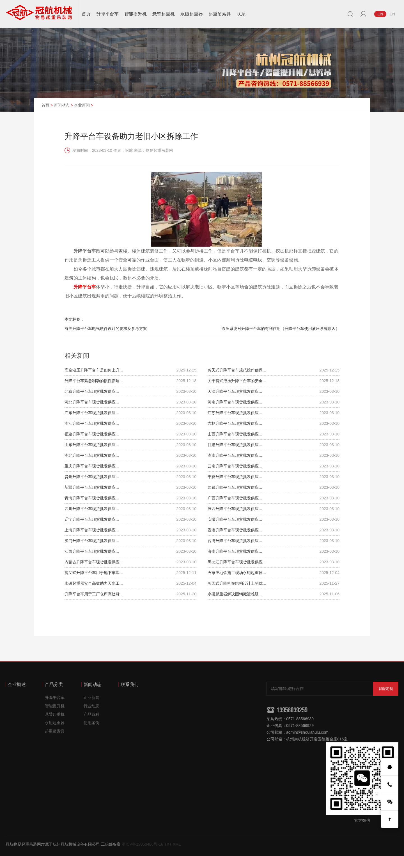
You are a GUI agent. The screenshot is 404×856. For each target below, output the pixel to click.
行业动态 (91, 706)
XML (177, 844)
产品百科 (91, 714)
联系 (241, 14)
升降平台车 (107, 14)
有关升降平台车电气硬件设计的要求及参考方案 (106, 328)
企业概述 (17, 684)
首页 (86, 14)
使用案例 (91, 722)
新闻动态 (62, 105)
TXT (168, 844)
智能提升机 (135, 14)
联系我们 (130, 684)
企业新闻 (82, 105)
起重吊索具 (219, 14)
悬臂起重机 (163, 14)
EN (392, 14)
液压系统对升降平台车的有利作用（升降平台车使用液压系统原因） (280, 328)
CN (380, 14)
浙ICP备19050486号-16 (142, 844)
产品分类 (54, 684)
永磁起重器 (191, 14)
